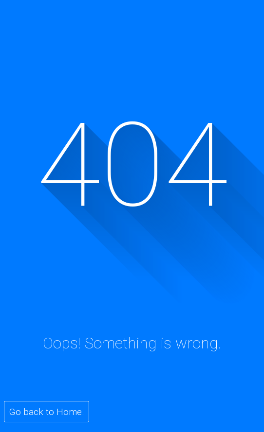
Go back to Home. (46, 411)
